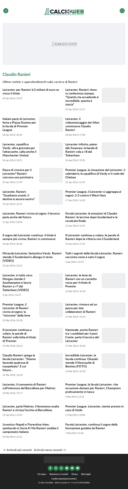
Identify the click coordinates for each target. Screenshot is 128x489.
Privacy (75, 474)
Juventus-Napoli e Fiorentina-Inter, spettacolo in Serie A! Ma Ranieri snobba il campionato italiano (30, 428)
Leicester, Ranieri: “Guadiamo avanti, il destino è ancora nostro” (18, 195)
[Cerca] (122, 10)
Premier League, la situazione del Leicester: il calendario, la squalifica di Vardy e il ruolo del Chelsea (95, 173)
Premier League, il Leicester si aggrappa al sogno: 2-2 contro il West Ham (93, 193)
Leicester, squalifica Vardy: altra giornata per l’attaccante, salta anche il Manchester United (19, 149)
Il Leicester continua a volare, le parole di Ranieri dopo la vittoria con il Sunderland (92, 237)
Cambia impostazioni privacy (64, 478)
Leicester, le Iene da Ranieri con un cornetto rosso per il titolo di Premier (81, 280)
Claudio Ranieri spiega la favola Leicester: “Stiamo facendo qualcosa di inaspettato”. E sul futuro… (19, 362)
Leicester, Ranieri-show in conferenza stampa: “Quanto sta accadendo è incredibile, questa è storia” (82, 97)
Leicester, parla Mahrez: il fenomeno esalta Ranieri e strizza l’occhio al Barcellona (30, 408)
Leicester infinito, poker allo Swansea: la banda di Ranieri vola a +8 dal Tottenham (81, 149)
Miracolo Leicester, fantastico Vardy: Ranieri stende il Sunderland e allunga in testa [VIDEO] (32, 256)
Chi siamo (42, 474)
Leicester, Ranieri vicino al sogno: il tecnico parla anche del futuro (31, 215)
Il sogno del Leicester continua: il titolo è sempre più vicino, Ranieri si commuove (29, 237)
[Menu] (5, 10)
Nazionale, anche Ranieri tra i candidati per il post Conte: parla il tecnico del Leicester (82, 335)
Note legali (85, 474)
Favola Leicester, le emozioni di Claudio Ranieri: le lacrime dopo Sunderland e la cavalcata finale (91, 217)
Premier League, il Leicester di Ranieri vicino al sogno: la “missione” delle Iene (16, 309)
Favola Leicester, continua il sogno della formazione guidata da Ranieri (91, 426)
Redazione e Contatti (59, 474)
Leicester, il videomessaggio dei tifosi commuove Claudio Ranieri (82, 124)
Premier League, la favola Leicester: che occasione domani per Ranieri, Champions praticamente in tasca (93, 388)
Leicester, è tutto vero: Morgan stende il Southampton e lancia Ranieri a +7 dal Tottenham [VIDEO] (17, 282)
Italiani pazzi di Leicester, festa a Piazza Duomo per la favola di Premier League (19, 124)
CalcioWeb (49, 483)
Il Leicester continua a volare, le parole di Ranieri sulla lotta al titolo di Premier (19, 335)
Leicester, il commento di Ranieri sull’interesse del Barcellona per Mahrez (28, 386)
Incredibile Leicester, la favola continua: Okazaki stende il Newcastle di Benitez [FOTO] (81, 360)
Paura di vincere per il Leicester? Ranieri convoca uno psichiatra (17, 173)
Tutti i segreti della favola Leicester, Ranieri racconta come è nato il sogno (93, 255)
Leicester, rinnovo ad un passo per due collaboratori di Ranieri (81, 307)
